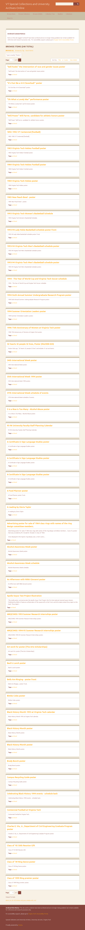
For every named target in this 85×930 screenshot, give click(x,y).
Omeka (20, 925)
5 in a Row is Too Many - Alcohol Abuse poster (28, 409)
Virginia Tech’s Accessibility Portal (38, 914)
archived (14, 74)
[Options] (74, 3)
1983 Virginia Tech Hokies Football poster (26, 148)
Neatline (60, 14)
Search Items (29, 50)
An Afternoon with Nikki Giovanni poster (26, 579)
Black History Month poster (20, 728)
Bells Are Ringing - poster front (21, 679)
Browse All (10, 50)
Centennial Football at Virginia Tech (24, 810)
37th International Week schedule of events (27, 393)
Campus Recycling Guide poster (21, 777)
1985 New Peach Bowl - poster (21, 197)
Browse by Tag (19, 50)
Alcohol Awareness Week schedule (23, 563)
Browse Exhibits (37, 14)
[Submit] (77, 3)
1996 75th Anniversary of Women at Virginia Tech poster (33, 328)
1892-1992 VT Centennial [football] (23, 132)
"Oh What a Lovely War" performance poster (28, 99)
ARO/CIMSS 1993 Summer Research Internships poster (32, 614)
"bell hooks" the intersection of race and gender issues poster (36, 67)
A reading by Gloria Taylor (19, 507)
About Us (10, 18)
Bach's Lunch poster (16, 663)
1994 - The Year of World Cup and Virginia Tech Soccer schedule (37, 279)
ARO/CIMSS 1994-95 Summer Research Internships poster (34, 630)
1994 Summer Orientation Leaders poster (26, 311)
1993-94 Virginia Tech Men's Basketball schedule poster (33, 246)
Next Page (19, 60)
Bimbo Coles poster (16, 696)
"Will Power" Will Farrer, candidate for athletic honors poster (35, 116)
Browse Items (11, 14)
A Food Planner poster (17, 491)
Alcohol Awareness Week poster (22, 547)
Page (10, 60)
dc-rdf (14, 900)
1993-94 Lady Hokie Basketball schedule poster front (31, 230)
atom (7, 900)
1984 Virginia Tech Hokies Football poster (26, 164)
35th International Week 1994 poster (24, 377)
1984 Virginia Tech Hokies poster (22, 181)
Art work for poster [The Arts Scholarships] (27, 647)
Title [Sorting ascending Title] (59, 60)
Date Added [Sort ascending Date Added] (73, 60)
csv (10, 900)
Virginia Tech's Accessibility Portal (63, 40)
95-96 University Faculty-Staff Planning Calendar (30, 425)
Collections (69, 14)
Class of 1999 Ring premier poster (23, 878)
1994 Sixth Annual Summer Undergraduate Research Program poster (39, 295)
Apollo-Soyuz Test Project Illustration (24, 596)
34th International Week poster (22, 360)
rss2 (35, 900)
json (24, 900)
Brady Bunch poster (16, 761)
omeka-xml (29, 900)
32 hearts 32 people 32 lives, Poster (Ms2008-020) (30, 344)
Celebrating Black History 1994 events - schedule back (32, 793)
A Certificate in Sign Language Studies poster (28, 442)
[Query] (67, 3)
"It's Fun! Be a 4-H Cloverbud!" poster (24, 83)
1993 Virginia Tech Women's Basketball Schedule (30, 213)
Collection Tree (50, 14)
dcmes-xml (19, 900)
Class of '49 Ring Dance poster (21, 862)
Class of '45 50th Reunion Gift (21, 845)
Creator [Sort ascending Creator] (66, 60)
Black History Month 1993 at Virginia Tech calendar (31, 712)
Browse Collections (24, 14)
